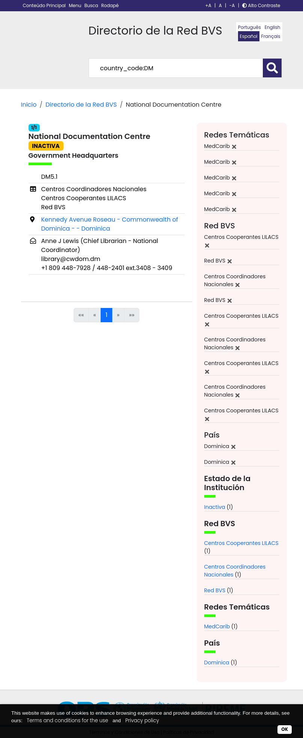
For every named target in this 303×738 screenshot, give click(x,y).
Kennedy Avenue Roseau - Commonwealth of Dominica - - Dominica (109, 224)
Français (270, 36)
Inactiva (214, 507)
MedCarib (217, 626)
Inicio (29, 104)
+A (208, 5)
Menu (75, 5)
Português (249, 27)
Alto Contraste (261, 5)
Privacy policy (142, 720)
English (272, 27)
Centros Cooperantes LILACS (241, 543)
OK (284, 729)
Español (249, 36)
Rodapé (110, 5)
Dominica (216, 662)
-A (232, 5)
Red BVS (215, 590)
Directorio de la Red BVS (81, 104)
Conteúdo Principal (45, 5)
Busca (91, 5)
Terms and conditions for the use (67, 720)
